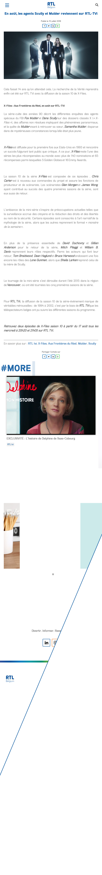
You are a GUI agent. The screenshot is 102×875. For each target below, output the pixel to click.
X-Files (42, 343)
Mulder (82, 343)
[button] (7, 5)
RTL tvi (32, 343)
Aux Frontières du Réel (62, 343)
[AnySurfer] (51, 861)
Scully (92, 343)
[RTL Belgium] (53, 5)
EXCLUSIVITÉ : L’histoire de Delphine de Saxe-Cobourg (41, 438)
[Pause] (53, 574)
